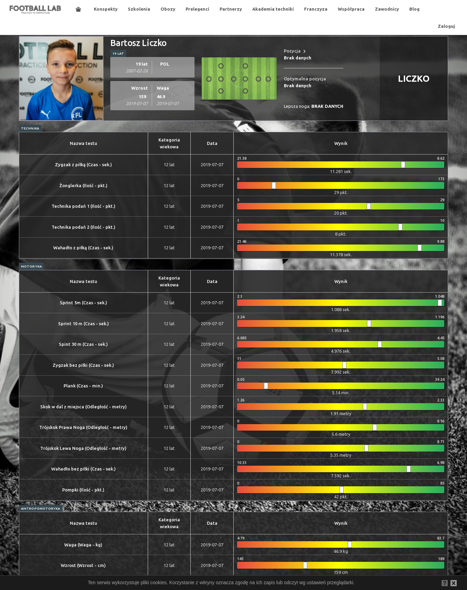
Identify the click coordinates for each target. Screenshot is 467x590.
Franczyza (315, 9)
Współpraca (351, 9)
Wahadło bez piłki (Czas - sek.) (83, 468)
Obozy (167, 9)
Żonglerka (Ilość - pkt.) (83, 185)
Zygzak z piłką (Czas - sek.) (83, 164)
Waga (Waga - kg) (83, 544)
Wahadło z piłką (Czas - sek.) (83, 247)
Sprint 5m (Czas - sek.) (83, 302)
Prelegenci (197, 9)
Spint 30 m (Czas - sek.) (83, 344)
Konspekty (106, 9)
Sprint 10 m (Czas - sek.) (83, 323)
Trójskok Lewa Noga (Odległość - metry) (83, 448)
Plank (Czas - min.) (83, 385)
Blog (414, 9)
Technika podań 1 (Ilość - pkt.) (83, 206)
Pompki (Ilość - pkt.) (83, 489)
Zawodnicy (387, 9)
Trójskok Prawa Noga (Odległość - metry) (83, 427)
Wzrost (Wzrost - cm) (83, 565)
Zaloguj (446, 26)
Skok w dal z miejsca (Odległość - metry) (83, 406)
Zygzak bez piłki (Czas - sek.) (83, 365)
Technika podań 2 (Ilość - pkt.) (83, 227)
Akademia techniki (273, 9)
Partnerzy (231, 9)
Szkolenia (139, 9)
